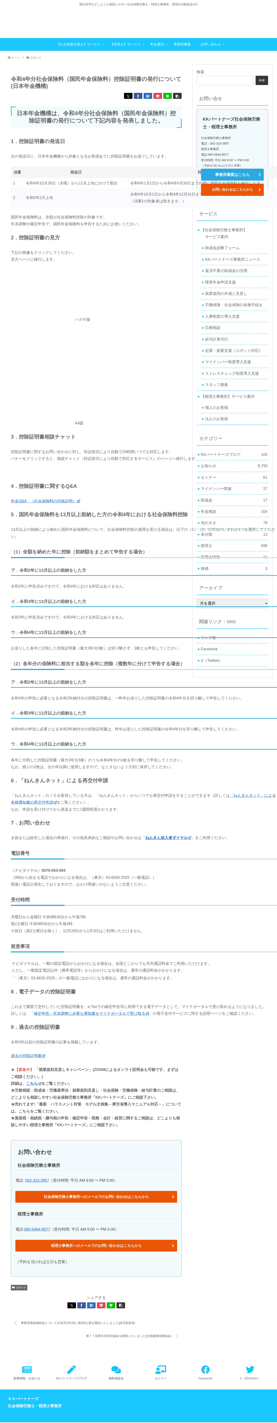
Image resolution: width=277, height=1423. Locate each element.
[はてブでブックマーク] (148, 96)
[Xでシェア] (128, 96)
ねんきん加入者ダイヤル (168, 838)
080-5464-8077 (37, 1229)
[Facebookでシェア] (138, 96)
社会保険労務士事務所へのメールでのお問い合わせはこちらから (96, 1197)
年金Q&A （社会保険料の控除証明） (45, 501)
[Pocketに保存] (157, 96)
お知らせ (19, 1287)
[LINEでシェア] (167, 96)
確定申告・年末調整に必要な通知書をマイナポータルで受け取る (91, 1013)
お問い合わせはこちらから (232, 189)
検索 (200, 72)
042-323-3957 (37, 1180)
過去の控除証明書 (28, 1056)
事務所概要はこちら (232, 175)
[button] (177, 96)
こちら (33, 1083)
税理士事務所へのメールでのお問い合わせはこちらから (96, 1246)
